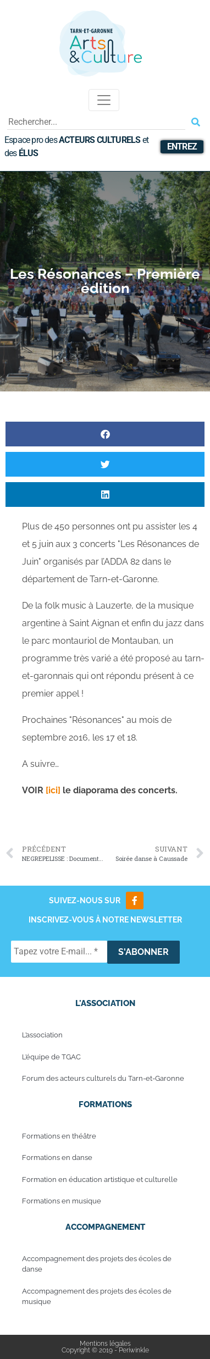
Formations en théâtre (59, 1136)
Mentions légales (105, 1343)
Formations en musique (61, 1201)
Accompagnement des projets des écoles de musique (97, 1296)
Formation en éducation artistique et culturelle (100, 1179)
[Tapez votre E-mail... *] (59, 952)
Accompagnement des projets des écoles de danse (97, 1264)
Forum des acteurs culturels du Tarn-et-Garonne (103, 1078)
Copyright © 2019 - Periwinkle (105, 1350)
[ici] (51, 790)
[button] (105, 434)
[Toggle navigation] (104, 100)
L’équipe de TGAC (51, 1057)
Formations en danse (57, 1157)
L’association (42, 1035)
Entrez (182, 146)
